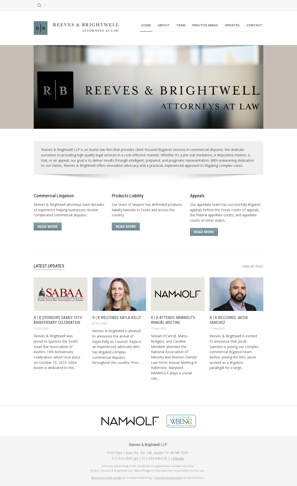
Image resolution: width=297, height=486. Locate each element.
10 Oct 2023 (41, 328)
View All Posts (252, 266)
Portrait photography (168, 477)
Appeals (197, 195)
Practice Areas (205, 25)
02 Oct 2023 (99, 323)
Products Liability (127, 195)
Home (146, 25)
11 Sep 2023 (217, 328)
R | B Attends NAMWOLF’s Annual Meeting (173, 320)
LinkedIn (177, 458)
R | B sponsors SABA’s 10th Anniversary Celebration (58, 320)
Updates (232, 25)
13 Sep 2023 (158, 328)
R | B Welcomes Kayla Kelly (116, 317)
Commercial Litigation (54, 195)
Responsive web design (106, 477)
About (164, 25)
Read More (48, 226)
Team (180, 25)
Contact (254, 25)
